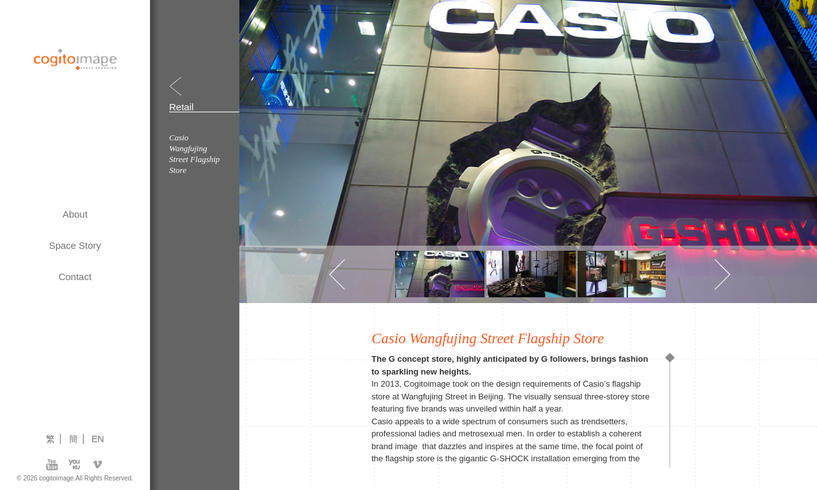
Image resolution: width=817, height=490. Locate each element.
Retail (181, 107)
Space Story (75, 245)
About (75, 214)
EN (98, 439)
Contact (75, 276)
